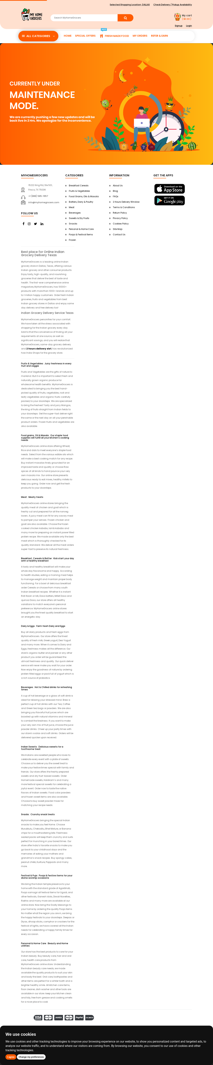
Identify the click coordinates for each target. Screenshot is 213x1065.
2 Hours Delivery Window (126, 201)
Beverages (75, 212)
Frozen (72, 239)
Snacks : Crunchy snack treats (38, 814)
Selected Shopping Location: (130, 4)
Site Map (117, 229)
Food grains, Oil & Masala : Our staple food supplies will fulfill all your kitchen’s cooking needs (45, 438)
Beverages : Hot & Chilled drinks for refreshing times (46, 688)
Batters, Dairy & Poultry (81, 201)
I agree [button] (11, 1057)
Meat (71, 207)
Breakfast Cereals (79, 185)
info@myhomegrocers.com (43, 202)
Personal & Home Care (81, 229)
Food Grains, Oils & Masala (84, 196)
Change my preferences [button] (31, 1057)
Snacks (73, 223)
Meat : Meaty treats (32, 497)
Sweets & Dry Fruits (79, 218)
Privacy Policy (120, 218)
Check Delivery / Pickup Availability (172, 4)
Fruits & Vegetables (79, 190)
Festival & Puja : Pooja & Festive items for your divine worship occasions (46, 876)
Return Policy (120, 212)
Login (189, 25)
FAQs (115, 196)
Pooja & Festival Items (81, 234)
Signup (178, 25)
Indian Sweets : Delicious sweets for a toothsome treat (42, 748)
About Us (118, 185)
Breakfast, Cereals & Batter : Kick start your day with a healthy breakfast (47, 559)
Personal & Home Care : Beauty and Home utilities (44, 944)
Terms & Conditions (124, 207)
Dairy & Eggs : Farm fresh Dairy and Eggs (43, 626)
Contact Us (119, 234)
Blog (115, 190)
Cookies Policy (121, 223)
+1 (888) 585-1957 (38, 196)
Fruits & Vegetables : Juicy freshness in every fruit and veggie (46, 364)
